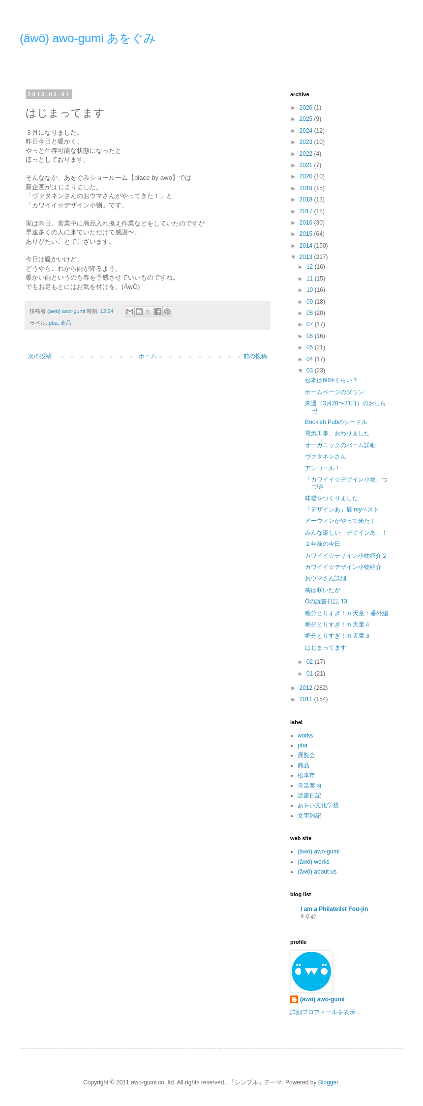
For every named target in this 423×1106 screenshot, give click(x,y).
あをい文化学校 (318, 805)
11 (310, 278)
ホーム (147, 356)
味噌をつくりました (331, 498)
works (305, 735)
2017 (307, 211)
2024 (307, 130)
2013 (307, 257)
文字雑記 (309, 815)
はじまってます (325, 647)
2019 (307, 188)
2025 (307, 118)
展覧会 (306, 755)
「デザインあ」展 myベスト (342, 509)
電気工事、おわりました (337, 433)
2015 (307, 233)
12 (310, 266)
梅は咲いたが (322, 590)
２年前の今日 (322, 543)
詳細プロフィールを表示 (322, 1012)
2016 (307, 222)
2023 (307, 142)
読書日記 (309, 795)
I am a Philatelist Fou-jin (334, 909)
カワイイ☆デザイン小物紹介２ (346, 555)
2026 (307, 107)
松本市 (306, 775)
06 (310, 336)
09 (310, 301)
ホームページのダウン (334, 392)
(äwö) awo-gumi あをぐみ (88, 38)
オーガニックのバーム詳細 (340, 445)
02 (310, 661)
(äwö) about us (317, 871)
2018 (307, 199)
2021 (307, 165)
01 (310, 673)
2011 (307, 699)
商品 (65, 323)
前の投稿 (255, 356)
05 (310, 347)
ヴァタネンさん (325, 456)
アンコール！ (322, 468)
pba (53, 323)
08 (310, 313)
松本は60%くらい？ (331, 380)
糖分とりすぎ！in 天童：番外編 (346, 613)
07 (310, 324)
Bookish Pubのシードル (336, 422)
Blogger (328, 1082)
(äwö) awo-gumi (318, 851)
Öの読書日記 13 (326, 601)
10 (310, 289)
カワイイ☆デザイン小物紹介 (343, 567)
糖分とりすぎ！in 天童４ (337, 624)
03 (310, 370)
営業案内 (309, 785)
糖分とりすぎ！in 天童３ (337, 635)
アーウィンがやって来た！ (340, 520)
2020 (307, 176)
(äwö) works (314, 861)
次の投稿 (40, 356)
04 (310, 359)
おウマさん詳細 (325, 578)
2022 (307, 153)
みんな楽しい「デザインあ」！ (346, 532)
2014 (307, 245)
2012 (307, 687)
